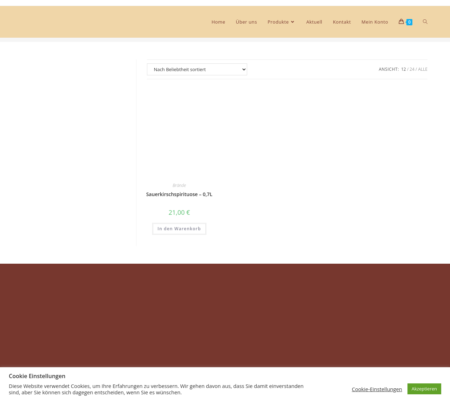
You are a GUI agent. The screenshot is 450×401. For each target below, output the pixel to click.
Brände (179, 185)
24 (412, 69)
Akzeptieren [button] (424, 389)
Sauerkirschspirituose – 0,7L (179, 194)
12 (403, 69)
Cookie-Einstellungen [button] (377, 389)
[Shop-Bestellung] (197, 69)
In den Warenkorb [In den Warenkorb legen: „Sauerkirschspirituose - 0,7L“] (179, 229)
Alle (423, 69)
